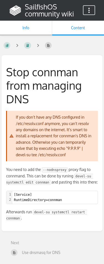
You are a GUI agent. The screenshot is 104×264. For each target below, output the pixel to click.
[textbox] (55, 197)
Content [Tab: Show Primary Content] (78, 27)
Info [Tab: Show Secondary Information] (25, 27)
